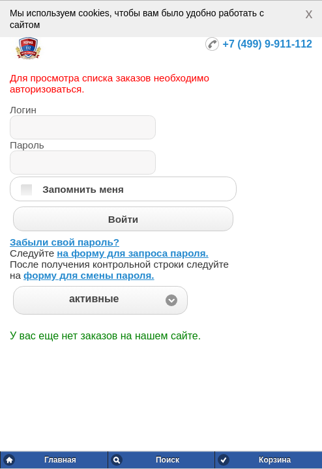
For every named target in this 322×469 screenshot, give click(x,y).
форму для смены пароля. (88, 275)
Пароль (27, 144)
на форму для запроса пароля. (133, 253)
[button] (100, 300)
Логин (23, 109)
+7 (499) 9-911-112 (267, 44)
